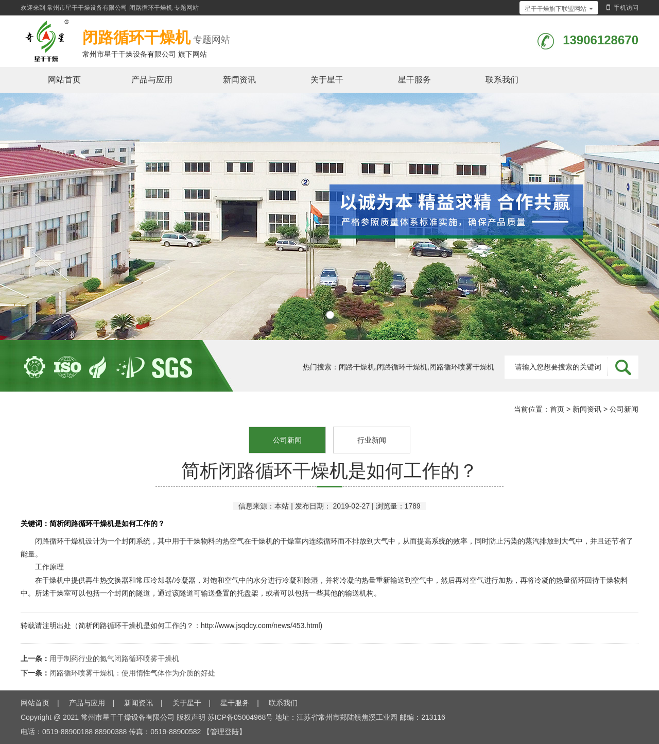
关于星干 (326, 79)
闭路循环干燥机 (150, 7)
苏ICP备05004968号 (240, 717)
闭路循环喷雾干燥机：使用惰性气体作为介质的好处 (132, 673)
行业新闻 (371, 440)
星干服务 (414, 79)
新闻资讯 (239, 79)
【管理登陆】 (224, 732)
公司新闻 (624, 409)
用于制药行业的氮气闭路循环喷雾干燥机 (114, 658)
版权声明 (191, 717)
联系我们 (501, 79)
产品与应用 (151, 79)
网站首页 (64, 79)
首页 (557, 409)
